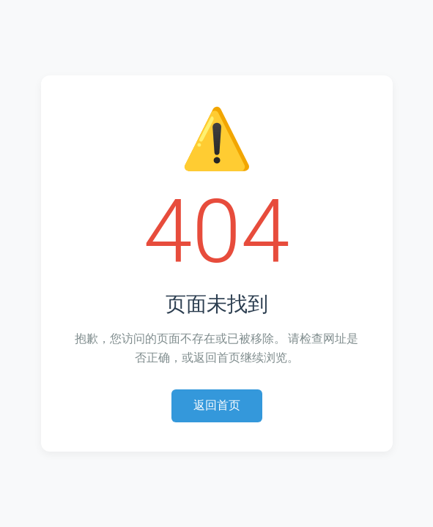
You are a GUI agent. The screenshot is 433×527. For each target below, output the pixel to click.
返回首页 (216, 405)
